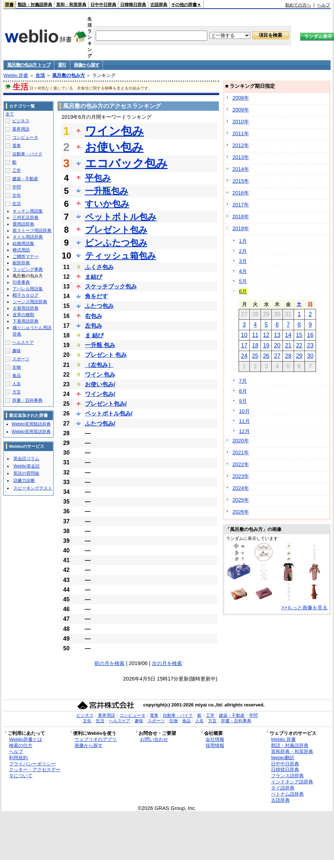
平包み (98, 178)
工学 (16, 170)
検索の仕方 (20, 745)
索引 (62, 65)
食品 (16, 375)
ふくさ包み (99, 267)
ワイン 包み (100, 375)
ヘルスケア (23, 342)
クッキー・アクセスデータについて (34, 772)
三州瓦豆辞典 (26, 217)
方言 (16, 392)
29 (299, 356)
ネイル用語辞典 (28, 237)
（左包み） (99, 365)
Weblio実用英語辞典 (31, 431)
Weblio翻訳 (282, 757)
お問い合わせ (154, 739)
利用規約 (18, 757)
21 (288, 345)
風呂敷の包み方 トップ (28, 65)
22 (299, 345)
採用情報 (215, 745)
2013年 (241, 157)
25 (255, 356)
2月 (243, 251)
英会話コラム (26, 458)
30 (310, 356)
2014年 (241, 169)
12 (266, 335)
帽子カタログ (26, 295)
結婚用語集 (23, 243)
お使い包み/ (100, 384)
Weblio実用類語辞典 (31, 424)
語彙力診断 (24, 480)
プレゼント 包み (106, 355)
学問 (16, 187)
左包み (93, 326)
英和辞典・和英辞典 (292, 751)
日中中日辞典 (103, 5)
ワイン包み (114, 130)
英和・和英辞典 (71, 5)
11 (255, 335)
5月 (243, 281)
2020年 (241, 440)
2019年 (241, 228)
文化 (16, 195)
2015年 (241, 181)
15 (299, 335)
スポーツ (21, 358)
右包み (93, 316)
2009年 (241, 110)
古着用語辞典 (26, 308)
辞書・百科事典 (27, 400)
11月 (244, 421)
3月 (243, 261)
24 (244, 356)
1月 (243, 241)
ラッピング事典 (28, 269)
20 (277, 345)
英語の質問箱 (26, 473)
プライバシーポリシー (32, 763)
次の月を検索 (167, 663)
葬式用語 (21, 249)
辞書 (9, 5)
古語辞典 (158, 5)
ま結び (93, 277)
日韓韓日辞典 (133, 5)
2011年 (241, 133)
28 (288, 356)
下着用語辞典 (26, 321)
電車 (16, 145)
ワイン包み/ (100, 394)
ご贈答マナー (26, 256)
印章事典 (21, 282)
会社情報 (215, 739)
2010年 (241, 121)
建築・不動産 (25, 178)
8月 (243, 391)
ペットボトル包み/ (108, 413)
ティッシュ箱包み (120, 255)
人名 (16, 383)
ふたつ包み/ (100, 423)
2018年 (241, 216)
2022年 (241, 464)
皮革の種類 (23, 314)
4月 (243, 271)
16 (310, 335)
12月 (244, 431)
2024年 (241, 488)
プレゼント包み (116, 230)
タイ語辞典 (282, 788)
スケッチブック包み (111, 286)
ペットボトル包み (121, 217)
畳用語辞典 (23, 224)
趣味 (16, 350)
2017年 (241, 205)
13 (277, 335)
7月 (243, 381)
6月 (243, 291)
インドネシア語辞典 (292, 781)
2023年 (241, 476)
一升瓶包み (106, 191)
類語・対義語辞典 (35, 5)
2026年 (241, 512)
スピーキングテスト (32, 488)
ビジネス (21, 120)
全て (9, 114)
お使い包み (114, 147)
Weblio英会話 (26, 466)
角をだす (96, 296)
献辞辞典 (21, 262)
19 (266, 345)
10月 (244, 411)
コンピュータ (25, 137)
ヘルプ (323, 5)
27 (277, 356)
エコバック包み (126, 163)
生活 (40, 75)
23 (310, 345)
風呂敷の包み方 (68, 75)
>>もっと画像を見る (304, 607)
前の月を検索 (109, 663)
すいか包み (107, 204)
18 (255, 345)
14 (288, 335)
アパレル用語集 (28, 288)
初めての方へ (298, 5)
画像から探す (86, 65)
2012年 (241, 145)
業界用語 (21, 129)
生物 (16, 367)
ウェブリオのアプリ (96, 739)
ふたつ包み (99, 306)
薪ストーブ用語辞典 (32, 230)
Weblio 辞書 (15, 75)
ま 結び (94, 335)
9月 (243, 401)
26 (266, 356)
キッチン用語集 (28, 211)
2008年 (241, 98)
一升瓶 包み (100, 345)
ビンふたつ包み (116, 242)
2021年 (241, 452)
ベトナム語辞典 (287, 794)
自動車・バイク (27, 153)
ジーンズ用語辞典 (30, 301)
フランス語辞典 (287, 775)
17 (244, 345)
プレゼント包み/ (106, 404)
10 (244, 335)
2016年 (241, 193)
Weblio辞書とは (25, 739)
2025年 (241, 500)
